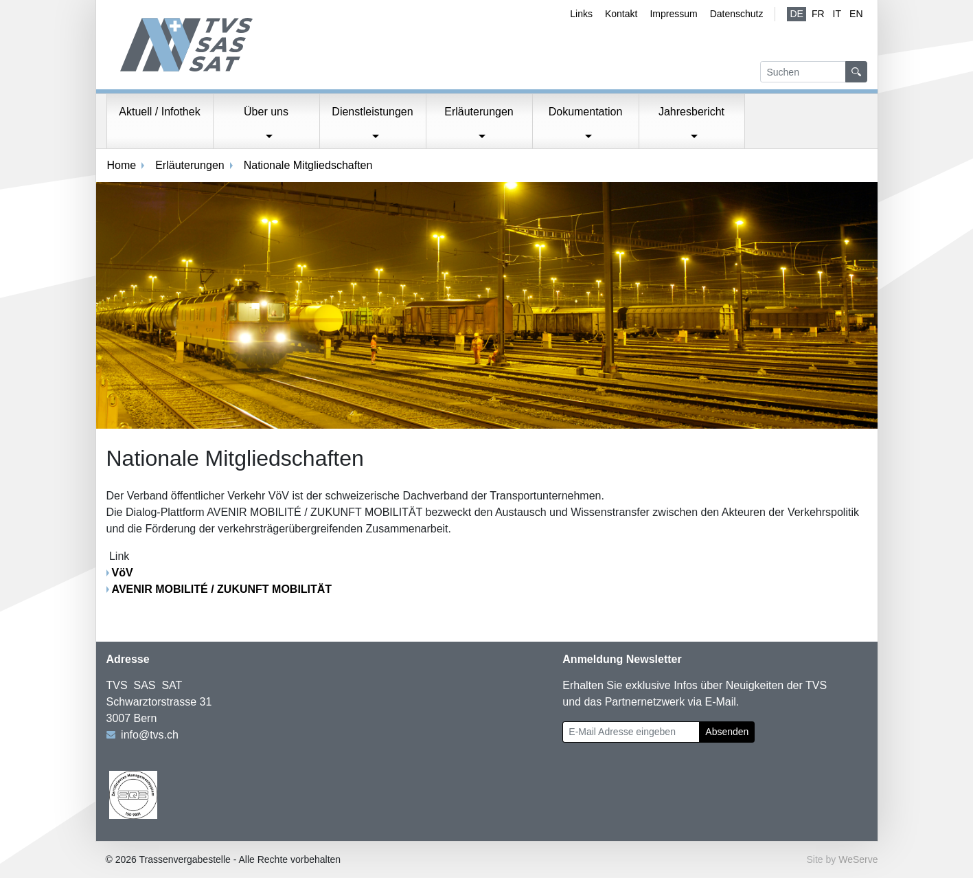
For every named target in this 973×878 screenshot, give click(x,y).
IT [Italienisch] (837, 13)
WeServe (858, 859)
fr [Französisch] (818, 13)
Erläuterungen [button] (479, 111)
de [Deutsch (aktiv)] (796, 13)
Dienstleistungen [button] (372, 111)
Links (581, 13)
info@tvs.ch (150, 735)
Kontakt (621, 13)
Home (122, 165)
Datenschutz (737, 13)
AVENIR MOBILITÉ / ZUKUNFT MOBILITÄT (222, 589)
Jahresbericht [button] (691, 111)
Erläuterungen (190, 165)
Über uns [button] (266, 111)
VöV (122, 572)
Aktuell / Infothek (159, 111)
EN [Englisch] (855, 13)
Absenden (726, 731)
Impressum (673, 13)
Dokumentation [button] (586, 111)
